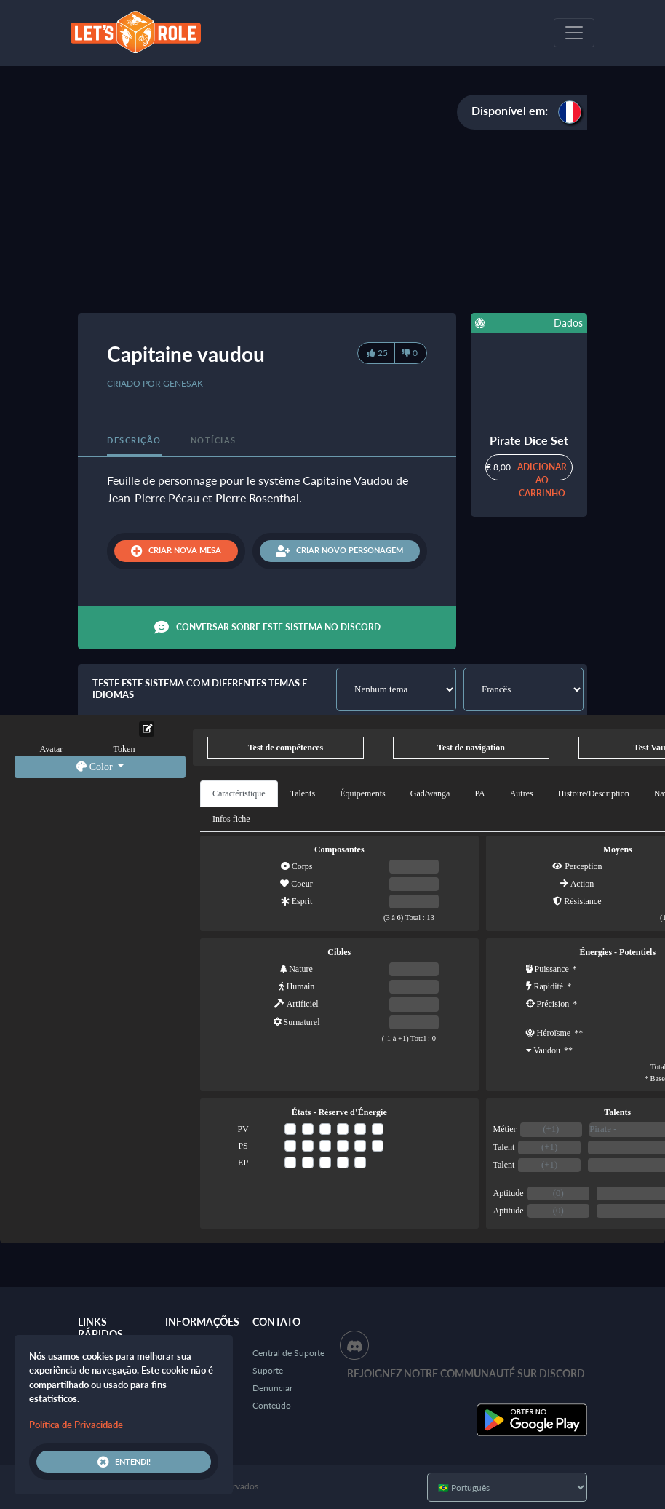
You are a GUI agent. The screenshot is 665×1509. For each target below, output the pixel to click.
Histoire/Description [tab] (593, 793)
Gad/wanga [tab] (430, 793)
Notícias (213, 440)
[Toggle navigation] (574, 32)
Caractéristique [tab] (239, 793)
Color (95, 766)
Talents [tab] (302, 793)
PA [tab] (479, 793)
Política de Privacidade (76, 1424)
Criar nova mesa (176, 551)
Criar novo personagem (339, 551)
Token (124, 749)
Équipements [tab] (363, 793)
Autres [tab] (521, 793)
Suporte (267, 1370)
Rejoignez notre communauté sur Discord (466, 1373)
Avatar (51, 749)
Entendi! (124, 1462)
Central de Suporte (288, 1352)
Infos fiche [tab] (231, 819)
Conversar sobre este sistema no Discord (267, 627)
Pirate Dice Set (529, 440)
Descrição (134, 440)
